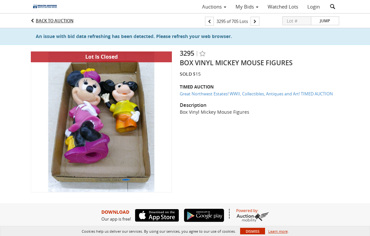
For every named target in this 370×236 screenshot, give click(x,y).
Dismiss (252, 231)
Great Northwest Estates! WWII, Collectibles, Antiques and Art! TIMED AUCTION (256, 94)
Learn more (278, 231)
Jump (325, 21)
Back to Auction (54, 21)
